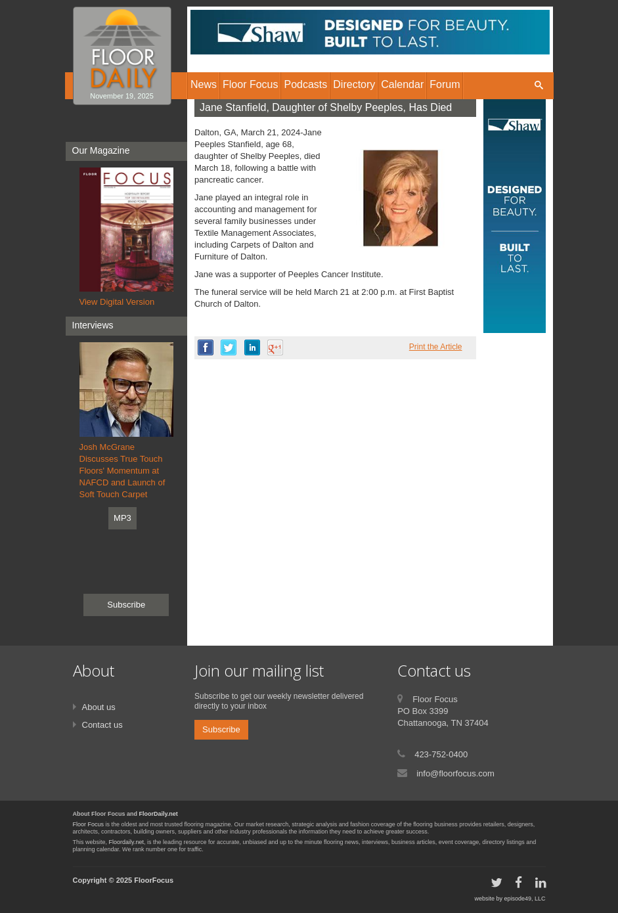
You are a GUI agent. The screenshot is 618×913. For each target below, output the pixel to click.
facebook (205, 347)
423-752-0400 (441, 754)
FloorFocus (153, 880)
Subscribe (126, 605)
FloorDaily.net (158, 814)
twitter (228, 347)
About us (99, 707)
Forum (445, 84)
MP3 (122, 518)
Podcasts (305, 84)
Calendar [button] (402, 84)
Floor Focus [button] (250, 84)
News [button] (203, 84)
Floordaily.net (126, 842)
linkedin (252, 347)
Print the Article (435, 346)
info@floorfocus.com (455, 773)
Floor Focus (88, 824)
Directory (354, 84)
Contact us (102, 725)
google (275, 347)
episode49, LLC (524, 898)
